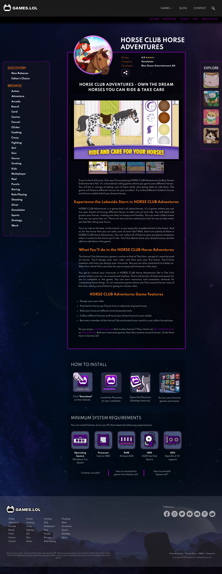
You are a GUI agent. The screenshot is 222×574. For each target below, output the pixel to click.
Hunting (16, 163)
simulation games (103, 329)
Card (14, 111)
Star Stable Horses (163, 329)
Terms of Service (176, 554)
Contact (200, 8)
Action (154, 19)
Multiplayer (209, 19)
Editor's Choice (20, 78)
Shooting (17, 199)
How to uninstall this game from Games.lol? (126, 473)
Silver (14, 205)
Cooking (16, 132)
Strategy (16, 220)
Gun (13, 153)
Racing (15, 189)
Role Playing (19, 194)
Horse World (89, 333)
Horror (15, 158)
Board (15, 106)
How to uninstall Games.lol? (162, 473)
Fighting (16, 143)
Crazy (15, 137)
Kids (195, 19)
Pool (14, 179)
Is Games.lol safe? (90, 473)
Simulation (18, 210)
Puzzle (15, 184)
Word (14, 225)
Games (165, 8)
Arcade (15, 101)
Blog (183, 8)
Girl (13, 148)
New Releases (19, 73)
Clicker (15, 127)
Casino (15, 117)
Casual (184, 19)
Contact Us (210, 554)
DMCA (201, 554)
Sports (15, 215)
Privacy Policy (191, 554)
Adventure (169, 19)
